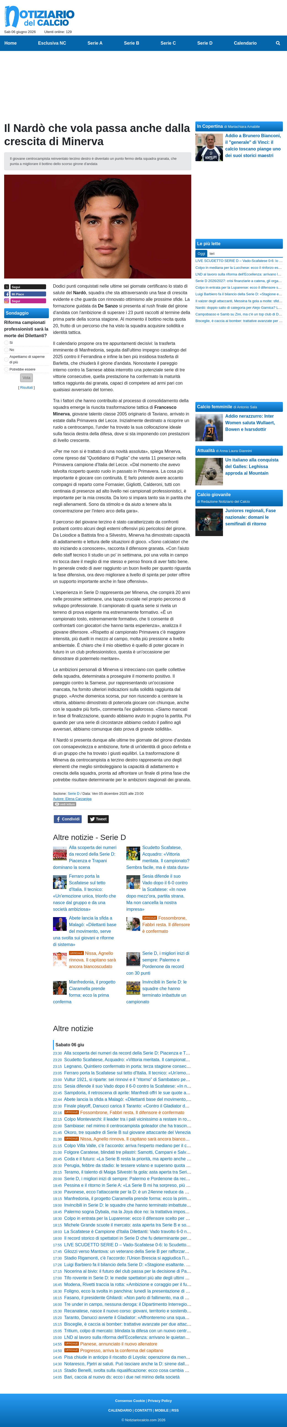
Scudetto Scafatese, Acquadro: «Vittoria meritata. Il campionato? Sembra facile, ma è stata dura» (159, 1059)
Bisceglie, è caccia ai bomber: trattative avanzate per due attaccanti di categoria (142, 1324)
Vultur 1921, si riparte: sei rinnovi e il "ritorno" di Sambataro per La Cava (134, 1079)
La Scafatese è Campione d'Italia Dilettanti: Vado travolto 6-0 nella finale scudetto (143, 1231)
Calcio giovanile (214, 494)
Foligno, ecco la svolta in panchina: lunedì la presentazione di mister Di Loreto (140, 1291)
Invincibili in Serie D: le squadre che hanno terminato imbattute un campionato (140, 1205)
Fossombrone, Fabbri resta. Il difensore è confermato (166, 925)
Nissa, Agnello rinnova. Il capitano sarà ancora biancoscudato (92, 960)
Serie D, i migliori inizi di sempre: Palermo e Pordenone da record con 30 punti (141, 1178)
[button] (26, 378)
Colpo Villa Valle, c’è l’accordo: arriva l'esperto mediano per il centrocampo (137, 1145)
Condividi (68, 819)
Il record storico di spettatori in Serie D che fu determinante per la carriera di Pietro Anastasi (153, 1238)
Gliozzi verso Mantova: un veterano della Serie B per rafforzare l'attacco (134, 1251)
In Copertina (210, 126)
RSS (175, 1410)
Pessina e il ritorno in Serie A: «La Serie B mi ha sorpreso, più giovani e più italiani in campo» (155, 1185)
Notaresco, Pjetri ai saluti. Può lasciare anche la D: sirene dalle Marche (133, 1363)
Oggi (201, 254)
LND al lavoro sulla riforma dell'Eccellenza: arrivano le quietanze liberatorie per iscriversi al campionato (164, 1337)
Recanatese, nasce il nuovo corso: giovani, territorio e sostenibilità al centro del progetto (150, 1311)
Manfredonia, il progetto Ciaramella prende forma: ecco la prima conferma (136, 1198)
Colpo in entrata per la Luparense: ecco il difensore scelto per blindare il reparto (142, 1218)
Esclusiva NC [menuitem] (52, 43)
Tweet (98, 819)
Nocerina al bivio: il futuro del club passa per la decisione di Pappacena (134, 1271)
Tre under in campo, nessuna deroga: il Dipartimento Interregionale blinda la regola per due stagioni (161, 1304)
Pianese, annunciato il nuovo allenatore (110, 1344)
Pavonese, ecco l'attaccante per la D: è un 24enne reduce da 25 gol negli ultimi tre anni (149, 1192)
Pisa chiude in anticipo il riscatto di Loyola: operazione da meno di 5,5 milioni (139, 1357)
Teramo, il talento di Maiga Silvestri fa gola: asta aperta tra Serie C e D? (134, 1172)
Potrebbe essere (23, 369)
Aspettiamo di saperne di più (27, 359)
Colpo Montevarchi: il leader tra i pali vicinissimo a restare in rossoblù (132, 1119)
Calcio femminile (214, 406)
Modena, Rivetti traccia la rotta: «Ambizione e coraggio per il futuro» (130, 1284)
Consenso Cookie (130, 1401)
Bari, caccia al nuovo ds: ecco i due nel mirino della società (122, 1377)
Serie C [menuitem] (168, 43)
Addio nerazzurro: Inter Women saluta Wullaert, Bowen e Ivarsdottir (250, 423)
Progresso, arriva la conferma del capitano (113, 1350)
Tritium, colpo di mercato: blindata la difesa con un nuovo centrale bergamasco (141, 1330)
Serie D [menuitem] (204, 43)
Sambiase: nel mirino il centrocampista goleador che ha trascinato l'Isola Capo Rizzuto (148, 1125)
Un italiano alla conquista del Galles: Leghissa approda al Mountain (251, 466)
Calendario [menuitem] (245, 43)
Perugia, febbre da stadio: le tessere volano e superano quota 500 (129, 1165)
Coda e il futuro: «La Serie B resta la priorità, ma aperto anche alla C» (132, 1158)
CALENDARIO (120, 1410)
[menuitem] (278, 43)
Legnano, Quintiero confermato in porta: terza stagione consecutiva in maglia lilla (143, 1066)
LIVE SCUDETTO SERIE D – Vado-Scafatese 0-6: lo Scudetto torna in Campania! (144, 1244)
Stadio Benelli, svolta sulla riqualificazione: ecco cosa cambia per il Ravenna (139, 1370)
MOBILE (162, 1410)
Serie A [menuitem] (95, 43)
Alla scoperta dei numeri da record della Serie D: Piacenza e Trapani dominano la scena (150, 1053)
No (12, 350)
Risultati (26, 387)
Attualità (206, 450)
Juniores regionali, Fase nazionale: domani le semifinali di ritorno (250, 517)
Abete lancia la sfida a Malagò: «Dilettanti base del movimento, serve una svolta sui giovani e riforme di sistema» (84, 931)
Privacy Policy (160, 1401)
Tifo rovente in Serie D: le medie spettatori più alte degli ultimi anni (128, 1277)
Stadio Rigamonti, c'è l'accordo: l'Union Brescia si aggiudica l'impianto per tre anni (144, 1258)
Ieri (211, 254)
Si (11, 342)
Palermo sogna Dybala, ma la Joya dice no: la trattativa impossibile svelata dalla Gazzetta (152, 1211)
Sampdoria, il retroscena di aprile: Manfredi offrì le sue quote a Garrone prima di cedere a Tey (155, 1092)
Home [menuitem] (10, 43)
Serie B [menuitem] (131, 43)
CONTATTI (143, 1410)
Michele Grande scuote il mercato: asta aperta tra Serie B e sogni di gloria (136, 1225)
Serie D (73, 793)
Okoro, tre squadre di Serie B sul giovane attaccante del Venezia (127, 1132)
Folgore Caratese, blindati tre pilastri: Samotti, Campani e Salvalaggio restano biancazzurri (152, 1152)
